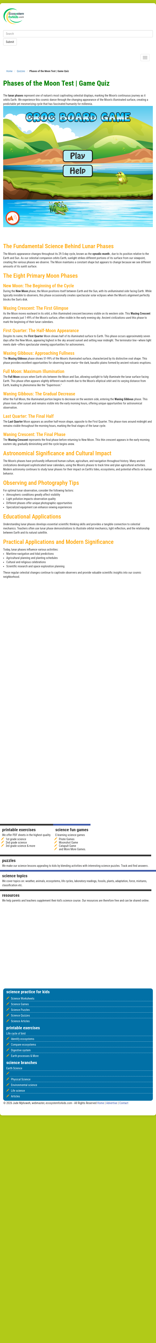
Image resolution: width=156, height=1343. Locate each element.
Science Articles (20, 1021)
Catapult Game (67, 846)
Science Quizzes (20, 1015)
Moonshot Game (68, 842)
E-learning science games (70, 835)
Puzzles (9, 860)
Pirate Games (67, 839)
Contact (123, 1103)
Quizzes (21, 71)
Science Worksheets (22, 998)
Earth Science (14, 1068)
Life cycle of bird (15, 1033)
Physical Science (20, 1079)
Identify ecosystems (22, 1039)
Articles (15, 1096)
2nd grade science (16, 842)
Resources (11, 895)
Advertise (112, 1103)
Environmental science (24, 1085)
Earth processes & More (25, 1056)
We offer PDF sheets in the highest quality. (26, 835)
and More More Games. (72, 849)
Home (9, 71)
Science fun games (71, 829)
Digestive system (21, 1050)
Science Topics (15, 875)
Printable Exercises (19, 829)
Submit (10, 42)
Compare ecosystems (23, 1044)
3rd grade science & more (20, 846)
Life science (18, 1090)
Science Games (20, 1004)
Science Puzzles (20, 1009)
